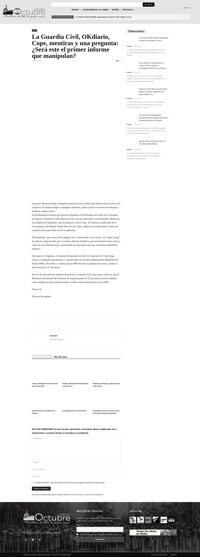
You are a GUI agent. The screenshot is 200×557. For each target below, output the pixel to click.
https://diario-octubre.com (57, 339)
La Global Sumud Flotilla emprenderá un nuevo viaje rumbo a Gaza (104, 17)
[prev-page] (33, 418)
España (34, 30)
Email (79, 525)
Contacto (173, 555)
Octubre (53, 335)
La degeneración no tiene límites (74, 411)
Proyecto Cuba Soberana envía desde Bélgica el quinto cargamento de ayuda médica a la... (153, 91)
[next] (189, 17)
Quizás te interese (42, 357)
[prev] (185, 17)
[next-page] (37, 418)
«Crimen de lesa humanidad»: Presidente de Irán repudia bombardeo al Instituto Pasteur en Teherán (153, 117)
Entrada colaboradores (159, 555)
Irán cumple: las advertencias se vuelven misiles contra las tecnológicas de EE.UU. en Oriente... (153, 65)
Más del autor (60, 357)
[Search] (148, 5)
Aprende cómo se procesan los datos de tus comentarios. (84, 495)
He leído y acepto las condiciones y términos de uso (101, 534)
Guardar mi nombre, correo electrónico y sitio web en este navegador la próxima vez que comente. (70, 483)
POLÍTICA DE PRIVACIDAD (62, 555)
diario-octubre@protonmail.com (48, 533)
